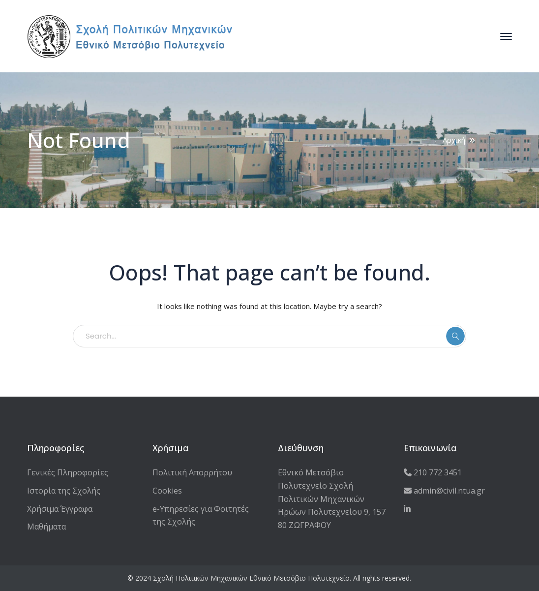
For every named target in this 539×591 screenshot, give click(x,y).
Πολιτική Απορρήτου (192, 472)
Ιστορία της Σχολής (63, 490)
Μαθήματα (46, 526)
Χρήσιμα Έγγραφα (59, 508)
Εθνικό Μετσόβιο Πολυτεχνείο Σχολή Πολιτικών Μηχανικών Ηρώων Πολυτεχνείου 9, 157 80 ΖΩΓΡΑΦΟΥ (332, 498)
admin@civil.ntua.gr (444, 490)
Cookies (167, 490)
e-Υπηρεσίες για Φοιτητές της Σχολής (200, 515)
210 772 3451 (433, 472)
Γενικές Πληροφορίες (67, 472)
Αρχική (454, 140)
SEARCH (455, 336)
